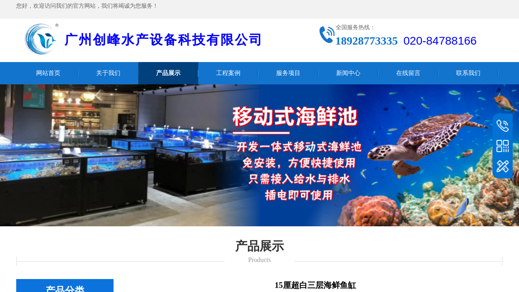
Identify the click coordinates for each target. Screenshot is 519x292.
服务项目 (288, 73)
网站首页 (48, 73)
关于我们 (108, 73)
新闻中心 (348, 73)
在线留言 (408, 73)
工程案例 (228, 73)
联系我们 (468, 73)
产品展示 (168, 73)
